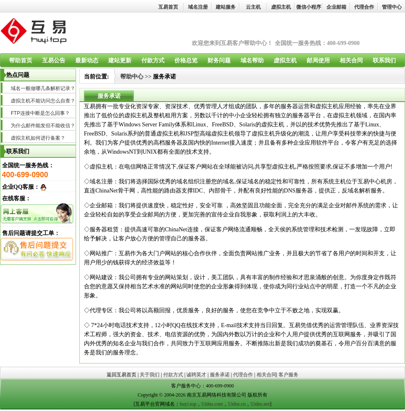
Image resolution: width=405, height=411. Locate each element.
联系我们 (384, 60)
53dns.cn (236, 404)
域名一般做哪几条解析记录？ (43, 88)
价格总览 (186, 60)
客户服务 (288, 375)
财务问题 (219, 60)
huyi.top (188, 404)
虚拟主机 (281, 7)
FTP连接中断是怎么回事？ (40, 113)
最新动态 (86, 60)
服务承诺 (220, 375)
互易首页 (168, 7)
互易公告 (53, 60)
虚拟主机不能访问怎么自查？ (43, 101)
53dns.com (212, 404)
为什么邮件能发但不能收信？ (43, 125)
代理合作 (364, 7)
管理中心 (392, 7)
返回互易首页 (121, 375)
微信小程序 (308, 7)
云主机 (253, 7)
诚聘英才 (196, 375)
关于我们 (150, 375)
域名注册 (198, 7)
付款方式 (152, 60)
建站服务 (226, 7)
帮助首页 (20, 60)
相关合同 (351, 60)
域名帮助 (252, 60)
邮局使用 (318, 60)
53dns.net (259, 404)
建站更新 (119, 60)
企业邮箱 (336, 7)
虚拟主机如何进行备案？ (38, 138)
